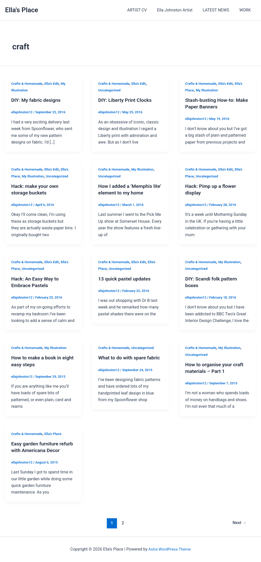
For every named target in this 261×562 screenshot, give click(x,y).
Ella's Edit (53, 83)
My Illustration (207, 90)
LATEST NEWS (219, 10)
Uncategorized (109, 90)
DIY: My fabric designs (36, 100)
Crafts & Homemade (27, 83)
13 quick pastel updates (125, 279)
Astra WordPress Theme (169, 549)
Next (239, 522)
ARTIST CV (144, 10)
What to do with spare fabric (130, 358)
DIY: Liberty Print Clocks (126, 100)
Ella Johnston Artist (180, 10)
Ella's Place (21, 10)
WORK (246, 10)
